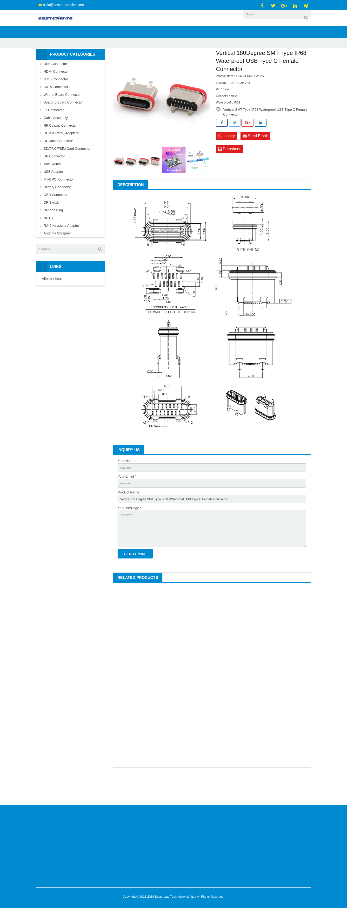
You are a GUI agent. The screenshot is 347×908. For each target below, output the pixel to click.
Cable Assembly (56, 140)
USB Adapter (53, 194)
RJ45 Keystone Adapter (61, 248)
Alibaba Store (52, 301)
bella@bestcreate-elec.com (63, 5)
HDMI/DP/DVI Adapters (61, 155)
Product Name (128, 517)
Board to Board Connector (63, 125)
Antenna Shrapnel (57, 256)
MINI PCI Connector (59, 202)
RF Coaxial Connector (60, 148)
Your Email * (127, 500)
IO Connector (54, 132)
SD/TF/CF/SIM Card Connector (67, 171)
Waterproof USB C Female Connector (170, 58)
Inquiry (226, 158)
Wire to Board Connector (62, 117)
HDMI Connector (56, 94)
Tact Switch (52, 186)
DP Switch (51, 225)
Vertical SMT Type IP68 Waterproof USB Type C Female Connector (265, 132)
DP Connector (54, 179)
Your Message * (129, 533)
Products (107, 58)
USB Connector (129, 58)
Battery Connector (57, 209)
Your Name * (127, 483)
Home (91, 58)
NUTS (48, 240)
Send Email (255, 158)
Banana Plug (53, 232)
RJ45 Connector (56, 102)
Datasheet (229, 172)
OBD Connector (55, 217)
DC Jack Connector (58, 163)
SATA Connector (56, 109)
